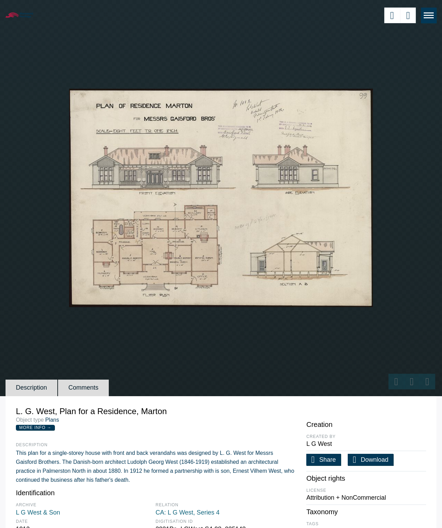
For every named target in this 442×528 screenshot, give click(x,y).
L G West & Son (38, 512)
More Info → (35, 427)
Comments (83, 387)
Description (31, 387)
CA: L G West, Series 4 (188, 512)
